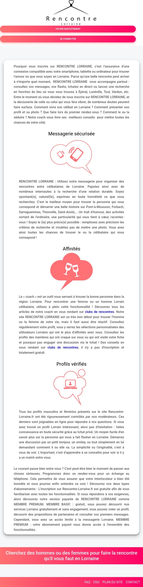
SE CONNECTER (68, 39)
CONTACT (133, 582)
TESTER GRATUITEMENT (67, 29)
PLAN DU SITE (113, 582)
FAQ (87, 582)
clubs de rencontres (99, 312)
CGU (96, 582)
